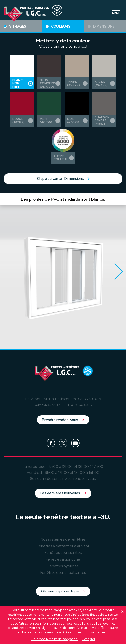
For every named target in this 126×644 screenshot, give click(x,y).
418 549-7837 (47, 405)
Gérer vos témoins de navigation (54, 639)
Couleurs (58, 26)
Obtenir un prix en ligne (63, 591)
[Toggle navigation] (116, 10)
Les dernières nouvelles (63, 493)
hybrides (63, 565)
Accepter (88, 639)
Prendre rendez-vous (63, 419)
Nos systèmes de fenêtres (63, 539)
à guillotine (63, 559)
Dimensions (101, 26)
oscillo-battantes (63, 572)
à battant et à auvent (63, 546)
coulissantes (63, 552)
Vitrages (15, 26)
